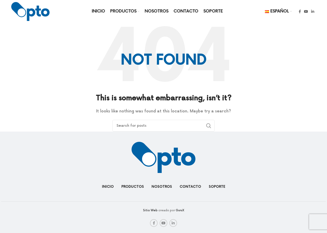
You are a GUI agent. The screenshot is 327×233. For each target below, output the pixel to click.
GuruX (180, 210)
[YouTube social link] (306, 11)
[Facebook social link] (299, 11)
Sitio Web (150, 210)
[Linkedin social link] (313, 11)
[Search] (163, 126)
